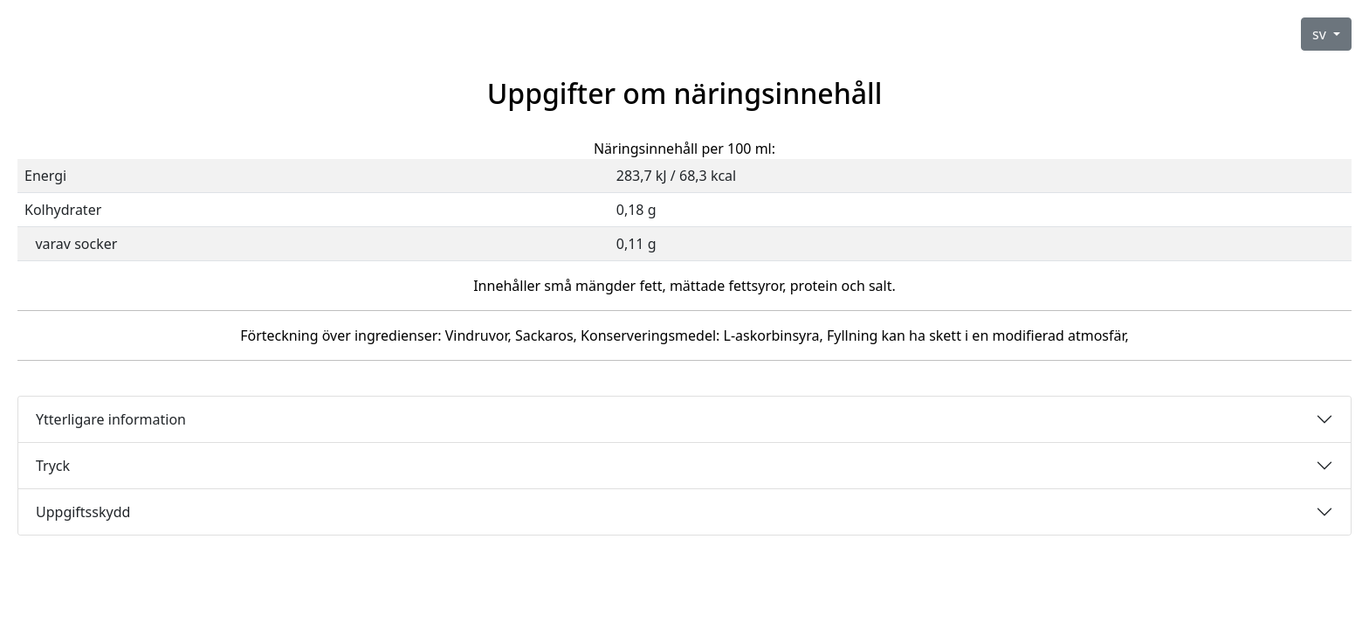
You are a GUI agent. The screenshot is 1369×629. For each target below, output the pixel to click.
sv (1321, 34)
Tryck (53, 465)
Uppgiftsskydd (83, 512)
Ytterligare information (111, 419)
